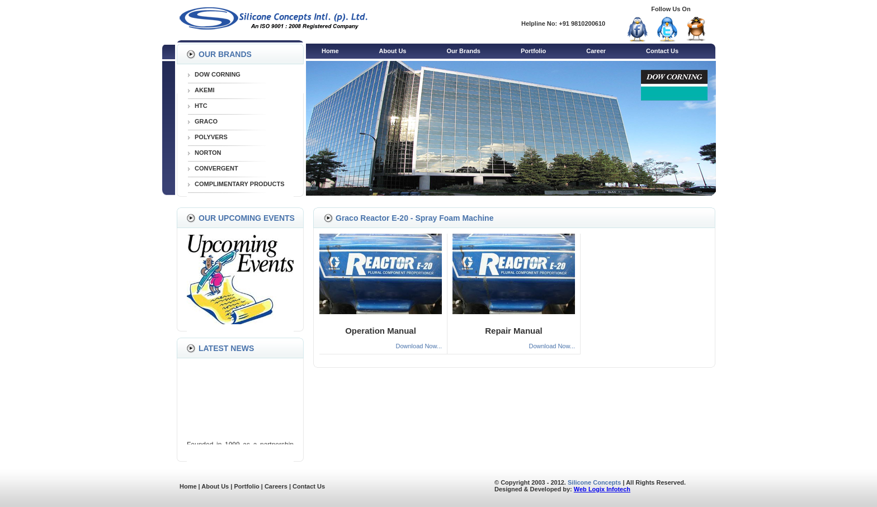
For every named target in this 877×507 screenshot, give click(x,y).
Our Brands (463, 51)
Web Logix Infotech (602, 489)
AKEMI (204, 90)
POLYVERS (211, 137)
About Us (393, 51)
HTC (201, 105)
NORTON (208, 152)
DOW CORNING (218, 74)
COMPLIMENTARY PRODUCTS (240, 184)
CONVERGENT (216, 168)
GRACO (206, 121)
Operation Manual (380, 330)
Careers (276, 486)
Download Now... (418, 346)
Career (596, 51)
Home (330, 51)
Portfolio (533, 51)
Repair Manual (514, 330)
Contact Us (662, 51)
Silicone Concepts (594, 482)
